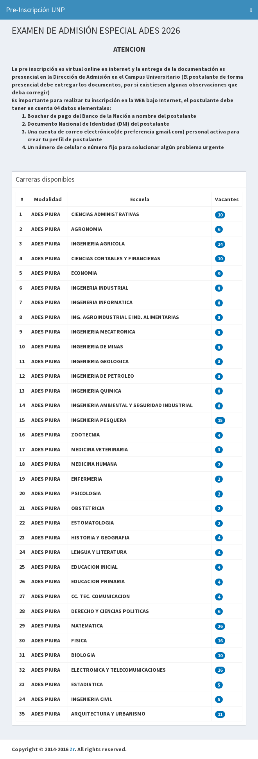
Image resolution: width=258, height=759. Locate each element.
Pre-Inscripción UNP (35, 9)
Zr (72, 749)
